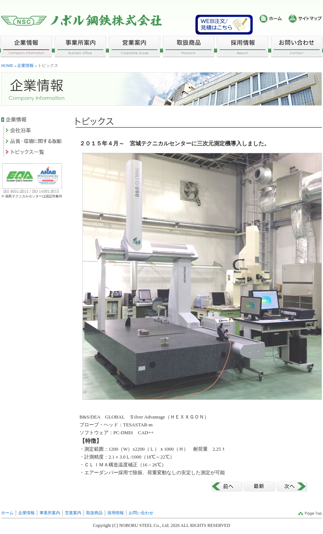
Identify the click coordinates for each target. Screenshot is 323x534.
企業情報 (25, 65)
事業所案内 (50, 512)
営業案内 (73, 512)
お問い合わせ (141, 512)
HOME (7, 65)
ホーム (7, 512)
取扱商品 (94, 512)
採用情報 (115, 512)
